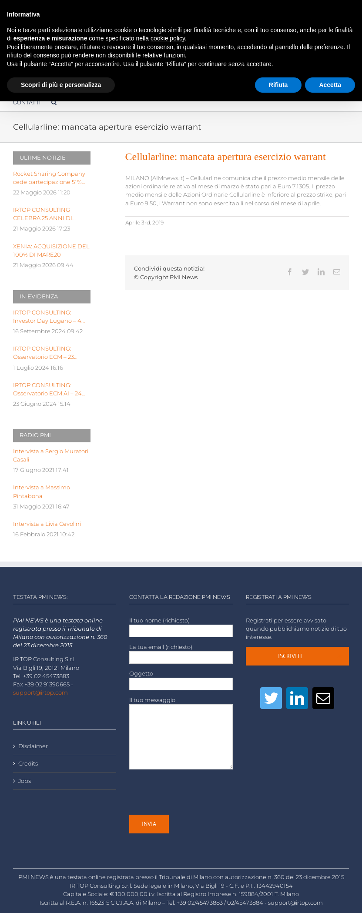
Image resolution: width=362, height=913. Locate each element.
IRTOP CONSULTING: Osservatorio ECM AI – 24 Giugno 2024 (47, 390)
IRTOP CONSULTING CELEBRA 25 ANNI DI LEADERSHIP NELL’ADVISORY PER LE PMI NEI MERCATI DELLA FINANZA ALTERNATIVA (48, 214)
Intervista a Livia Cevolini (47, 524)
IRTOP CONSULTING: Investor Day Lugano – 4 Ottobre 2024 (47, 317)
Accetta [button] (330, 84)
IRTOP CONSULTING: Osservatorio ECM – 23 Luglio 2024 (43, 353)
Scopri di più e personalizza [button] (61, 84)
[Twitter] (271, 698)
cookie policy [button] (168, 38)
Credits (28, 763)
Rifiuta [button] (278, 84)
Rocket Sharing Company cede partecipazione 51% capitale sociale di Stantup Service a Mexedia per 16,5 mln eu (49, 178)
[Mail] (323, 698)
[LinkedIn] (297, 698)
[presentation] (195, 792)
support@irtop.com (40, 692)
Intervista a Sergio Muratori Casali (50, 455)
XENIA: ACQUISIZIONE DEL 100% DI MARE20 (51, 250)
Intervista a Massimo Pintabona (41, 491)
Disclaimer (33, 746)
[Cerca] (54, 102)
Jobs (24, 781)
